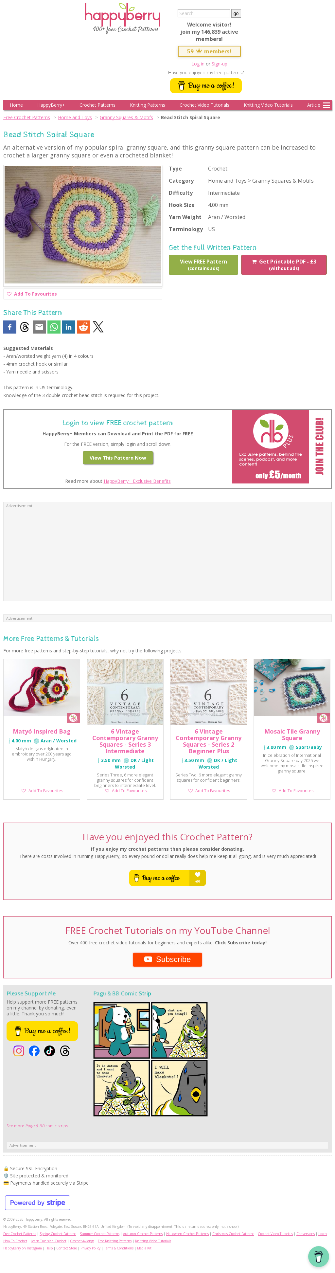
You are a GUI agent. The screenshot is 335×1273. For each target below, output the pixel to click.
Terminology (186, 229)
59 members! (209, 51)
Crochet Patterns (97, 105)
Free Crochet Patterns (26, 117)
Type (175, 168)
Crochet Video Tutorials (204, 105)
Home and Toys (75, 117)
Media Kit (144, 1248)
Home (16, 105)
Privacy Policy (90, 1248)
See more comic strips (37, 1126)
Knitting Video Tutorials (268, 105)
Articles (315, 105)
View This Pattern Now (118, 457)
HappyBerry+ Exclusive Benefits (137, 481)
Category (181, 180)
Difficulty (181, 192)
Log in (197, 64)
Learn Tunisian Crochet (48, 1241)
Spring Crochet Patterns (58, 1233)
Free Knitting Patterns (115, 1241)
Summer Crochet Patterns (99, 1233)
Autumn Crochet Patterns (143, 1233)
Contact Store (66, 1248)
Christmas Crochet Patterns (233, 1233)
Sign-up (219, 64)
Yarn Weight (185, 217)
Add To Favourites (32, 295)
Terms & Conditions (118, 1248)
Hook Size (182, 205)
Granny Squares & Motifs (126, 117)
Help (49, 1248)
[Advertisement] (167, 555)
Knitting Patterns (147, 105)
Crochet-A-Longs (82, 1241)
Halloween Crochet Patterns (187, 1233)
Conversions (305, 1233)
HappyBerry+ (51, 105)
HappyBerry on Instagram (22, 1248)
